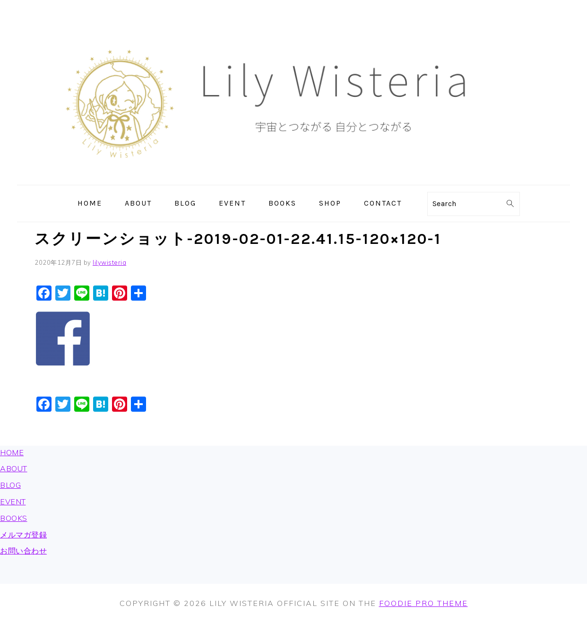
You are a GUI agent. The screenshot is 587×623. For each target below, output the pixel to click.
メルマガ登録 (23, 534)
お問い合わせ (23, 550)
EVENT (13, 501)
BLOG (10, 485)
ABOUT (13, 468)
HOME (12, 452)
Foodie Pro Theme (423, 603)
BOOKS (13, 518)
